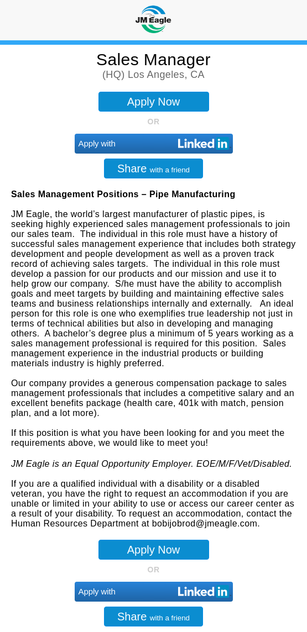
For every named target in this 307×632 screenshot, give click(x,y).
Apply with (97, 143)
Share (153, 168)
